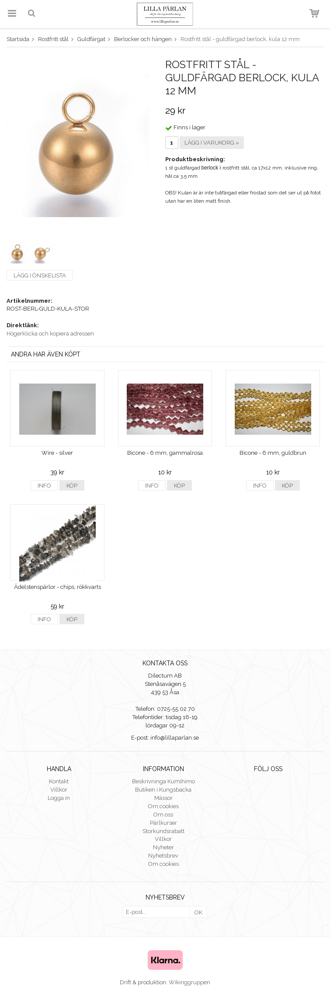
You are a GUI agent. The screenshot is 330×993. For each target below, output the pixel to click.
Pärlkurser (163, 823)
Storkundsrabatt (163, 831)
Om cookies (163, 806)
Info (44, 485)
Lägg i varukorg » (211, 142)
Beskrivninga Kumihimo (163, 781)
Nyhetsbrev (163, 855)
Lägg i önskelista (40, 275)
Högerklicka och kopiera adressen (50, 333)
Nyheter (163, 847)
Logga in (59, 798)
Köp (71, 485)
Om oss (163, 814)
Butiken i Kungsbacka (163, 789)
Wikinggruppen (189, 982)
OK (198, 912)
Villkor (58, 789)
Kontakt (59, 781)
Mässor (163, 798)
